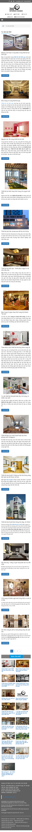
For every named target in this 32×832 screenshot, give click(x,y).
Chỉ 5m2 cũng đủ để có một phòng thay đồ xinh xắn (15, 630)
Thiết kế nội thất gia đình (7, 822)
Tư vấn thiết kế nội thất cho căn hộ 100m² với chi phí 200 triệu (22, 757)
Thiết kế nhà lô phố (18, 820)
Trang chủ (8, 14)
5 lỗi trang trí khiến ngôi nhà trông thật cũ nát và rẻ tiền (16, 599)
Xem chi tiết (5, 75)
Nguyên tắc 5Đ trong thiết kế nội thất (12, 139)
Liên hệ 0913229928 (19, 17)
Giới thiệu (17, 14)
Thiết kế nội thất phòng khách (8, 824)
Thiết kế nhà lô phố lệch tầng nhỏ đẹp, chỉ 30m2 (15, 522)
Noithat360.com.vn (9, 797)
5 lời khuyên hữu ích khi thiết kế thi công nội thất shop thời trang (22, 728)
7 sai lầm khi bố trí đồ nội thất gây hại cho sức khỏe (22, 713)
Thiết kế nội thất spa (7, 103)
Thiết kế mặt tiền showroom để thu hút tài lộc (15, 231)
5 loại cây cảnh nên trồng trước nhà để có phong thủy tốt (22, 742)
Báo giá (10, 17)
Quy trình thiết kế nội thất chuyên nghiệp (22, 699)
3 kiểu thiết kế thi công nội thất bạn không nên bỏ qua (22, 685)
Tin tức (24, 14)
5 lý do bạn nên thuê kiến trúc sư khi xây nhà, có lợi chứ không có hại (8, 758)
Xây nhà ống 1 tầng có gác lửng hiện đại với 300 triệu (15, 563)
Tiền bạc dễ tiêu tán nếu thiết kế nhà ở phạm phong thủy (7, 742)
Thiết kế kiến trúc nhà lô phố (8, 818)
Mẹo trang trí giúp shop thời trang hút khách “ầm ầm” (14, 313)
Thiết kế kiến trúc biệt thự (22, 818)
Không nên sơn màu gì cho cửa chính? (8, 699)
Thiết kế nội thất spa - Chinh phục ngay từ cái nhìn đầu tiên (15, 269)
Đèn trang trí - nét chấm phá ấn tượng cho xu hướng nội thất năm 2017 (8, 774)
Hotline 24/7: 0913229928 (23, 1)
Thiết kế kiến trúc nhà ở (7, 820)
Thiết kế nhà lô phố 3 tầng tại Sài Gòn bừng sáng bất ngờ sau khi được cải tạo (16, 476)
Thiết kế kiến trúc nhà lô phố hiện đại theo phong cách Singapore (14, 436)
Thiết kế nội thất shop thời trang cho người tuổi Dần (15, 192)
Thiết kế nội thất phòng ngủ (8, 826)
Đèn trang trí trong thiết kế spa (10, 101)
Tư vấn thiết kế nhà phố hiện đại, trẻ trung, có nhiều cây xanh (15, 397)
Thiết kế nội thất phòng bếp (22, 826)
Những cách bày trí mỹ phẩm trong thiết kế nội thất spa (15, 53)
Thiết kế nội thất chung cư (21, 822)
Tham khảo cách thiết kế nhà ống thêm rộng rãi (15, 347)
